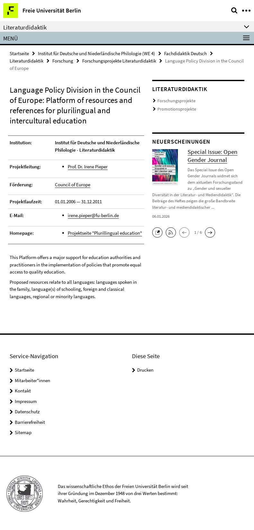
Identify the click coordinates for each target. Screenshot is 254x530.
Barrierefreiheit (30, 421)
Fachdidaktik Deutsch (185, 53)
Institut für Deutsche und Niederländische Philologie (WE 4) (96, 53)
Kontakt (23, 390)
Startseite (19, 53)
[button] (159, 231)
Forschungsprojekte (174, 101)
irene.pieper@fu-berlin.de (93, 215)
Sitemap (23, 432)
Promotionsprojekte (174, 108)
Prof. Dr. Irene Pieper (88, 167)
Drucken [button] (145, 369)
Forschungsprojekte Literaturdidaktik (119, 61)
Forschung (62, 61)
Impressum (26, 400)
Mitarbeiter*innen (32, 379)
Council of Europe (72, 184)
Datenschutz (27, 411)
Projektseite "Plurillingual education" (105, 232)
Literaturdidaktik (26, 61)
